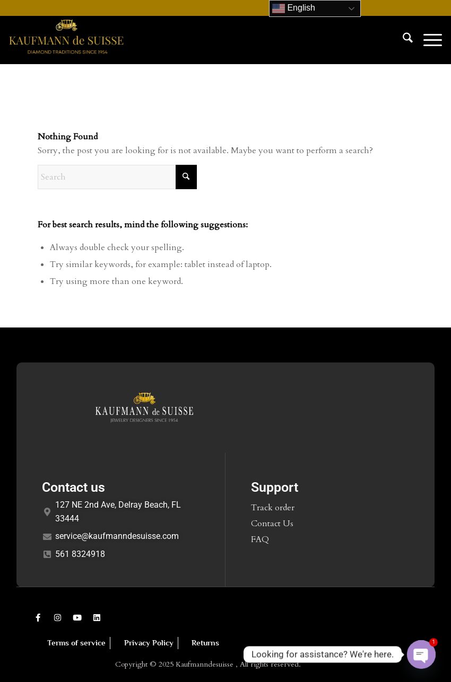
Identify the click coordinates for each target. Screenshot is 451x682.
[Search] (402, 40)
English (293, 8)
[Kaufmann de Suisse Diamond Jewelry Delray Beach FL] (66, 40)
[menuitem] (402, 40)
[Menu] (427, 40)
